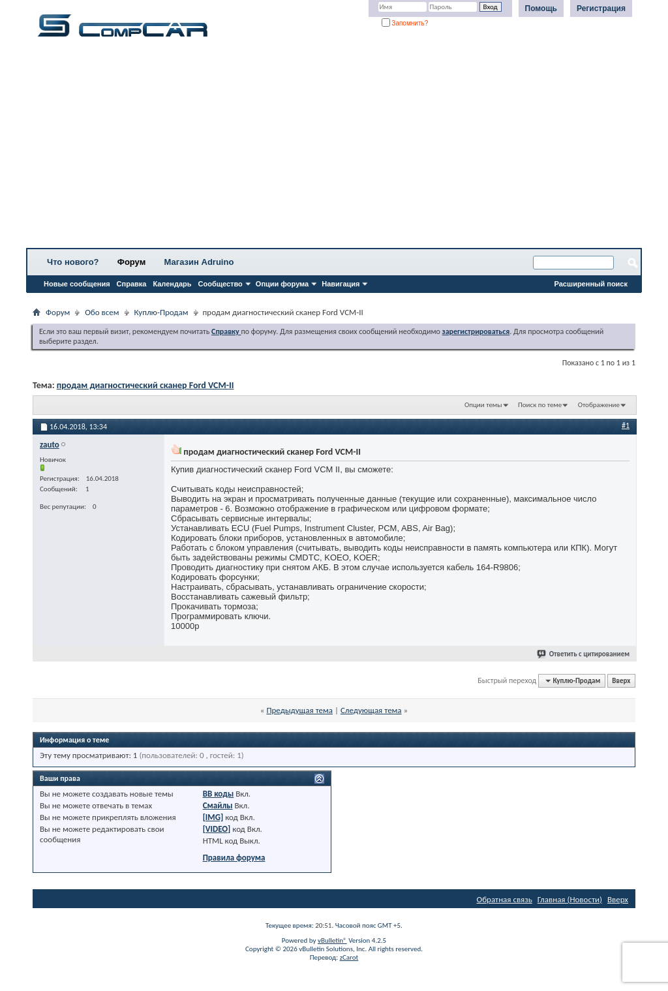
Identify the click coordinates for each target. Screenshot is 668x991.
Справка (132, 284)
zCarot (349, 957)
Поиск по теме (540, 405)
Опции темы (483, 405)
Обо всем (102, 312)
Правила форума (234, 857)
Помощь (541, 8)
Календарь (172, 284)
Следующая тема (371, 710)
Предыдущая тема (299, 710)
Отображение (599, 405)
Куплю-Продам (161, 312)
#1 (626, 425)
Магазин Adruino (199, 262)
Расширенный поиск (591, 284)
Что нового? (73, 262)
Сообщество (220, 284)
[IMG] (213, 817)
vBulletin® (332, 940)
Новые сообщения (77, 284)
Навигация (340, 284)
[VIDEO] (217, 829)
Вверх (621, 681)
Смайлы (218, 805)
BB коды (218, 794)
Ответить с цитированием (584, 654)
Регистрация (601, 8)
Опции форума (282, 284)
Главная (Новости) (570, 899)
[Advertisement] (334, 146)
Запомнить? (405, 23)
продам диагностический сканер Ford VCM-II (145, 385)
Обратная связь (504, 899)
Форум (131, 262)
